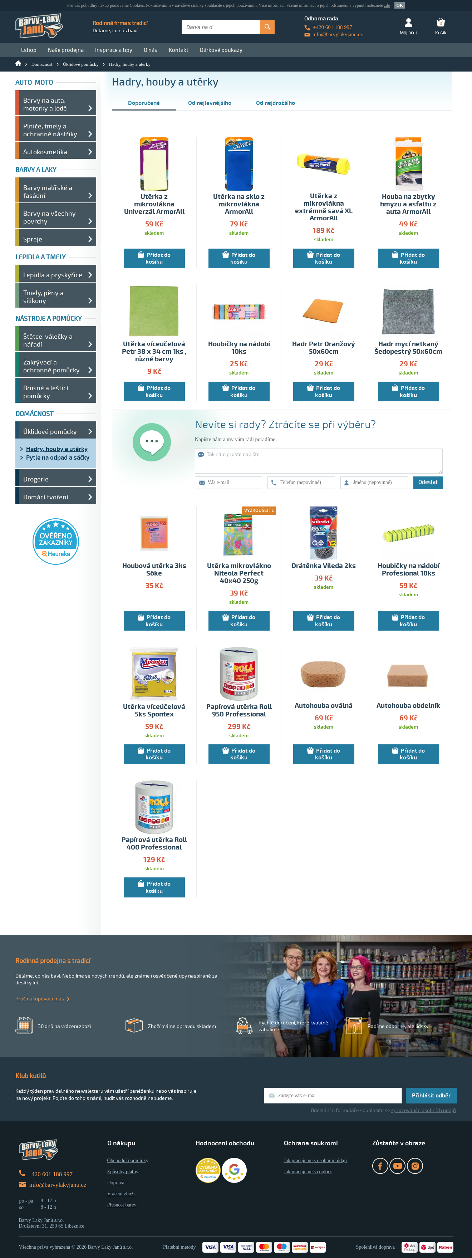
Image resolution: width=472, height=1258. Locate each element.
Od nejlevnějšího (209, 103)
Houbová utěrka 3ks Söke (154, 569)
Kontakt (178, 50)
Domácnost (42, 64)
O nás (150, 50)
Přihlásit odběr (431, 1095)
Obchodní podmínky (128, 1160)
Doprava (115, 1182)
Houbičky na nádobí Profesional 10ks (408, 569)
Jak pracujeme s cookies (308, 1171)
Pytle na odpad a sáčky (57, 457)
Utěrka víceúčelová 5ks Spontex (154, 710)
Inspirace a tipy (113, 50)
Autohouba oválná (324, 706)
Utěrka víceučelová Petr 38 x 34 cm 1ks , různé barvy (154, 352)
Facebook (380, 1166)
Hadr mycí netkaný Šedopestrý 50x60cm (408, 348)
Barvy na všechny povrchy (49, 217)
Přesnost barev (122, 1205)
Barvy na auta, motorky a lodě (45, 104)
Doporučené (144, 103)
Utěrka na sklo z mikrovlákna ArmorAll (239, 204)
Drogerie (36, 479)
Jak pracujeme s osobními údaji (315, 1160)
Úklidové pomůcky (81, 64)
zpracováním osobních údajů (423, 1110)
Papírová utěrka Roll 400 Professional (154, 843)
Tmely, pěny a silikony (43, 297)
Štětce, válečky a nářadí (48, 340)
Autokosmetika (45, 152)
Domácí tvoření (45, 497)
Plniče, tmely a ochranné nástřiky (50, 130)
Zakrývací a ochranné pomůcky (51, 366)
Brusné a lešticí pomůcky (45, 392)
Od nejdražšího (275, 103)
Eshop (28, 50)
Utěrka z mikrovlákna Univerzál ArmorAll (154, 204)
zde (387, 5)
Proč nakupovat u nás (39, 999)
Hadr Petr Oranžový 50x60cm (323, 348)
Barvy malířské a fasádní (47, 192)
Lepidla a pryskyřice (52, 275)
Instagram (415, 1166)
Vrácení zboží (121, 1193)
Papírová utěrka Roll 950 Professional (239, 710)
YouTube (397, 1166)
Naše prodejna (66, 50)
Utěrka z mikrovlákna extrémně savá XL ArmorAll (324, 207)
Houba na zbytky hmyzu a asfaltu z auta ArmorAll (408, 204)
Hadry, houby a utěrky (130, 64)
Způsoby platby (123, 1171)
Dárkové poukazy (221, 50)
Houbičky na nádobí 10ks (239, 348)
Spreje (32, 239)
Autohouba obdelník (408, 706)
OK (399, 5)
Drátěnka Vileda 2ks (323, 566)
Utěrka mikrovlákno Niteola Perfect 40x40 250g (239, 573)
